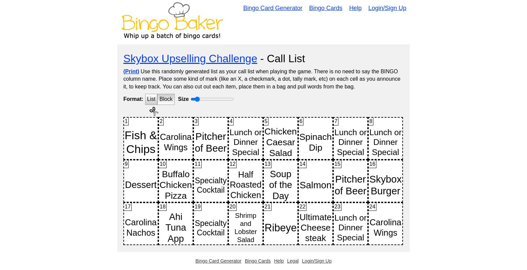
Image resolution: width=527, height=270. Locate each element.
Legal (292, 261)
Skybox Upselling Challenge (190, 58)
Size (183, 99)
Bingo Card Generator (272, 8)
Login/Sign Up (387, 8)
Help (355, 8)
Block (165, 99)
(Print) (131, 71)
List (151, 99)
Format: (133, 99)
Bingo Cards (325, 8)
